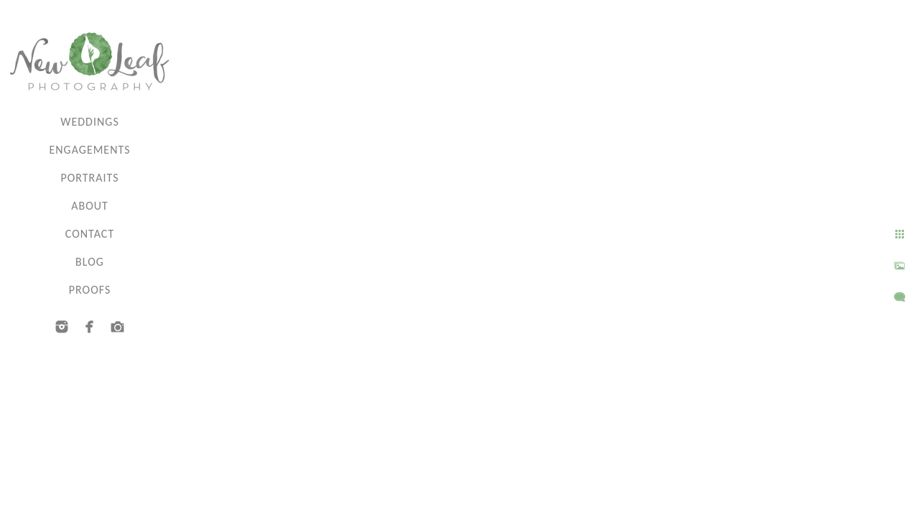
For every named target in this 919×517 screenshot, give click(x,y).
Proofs (90, 290)
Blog (89, 262)
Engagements (89, 150)
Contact (89, 234)
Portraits (89, 178)
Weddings (89, 122)
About (89, 206)
